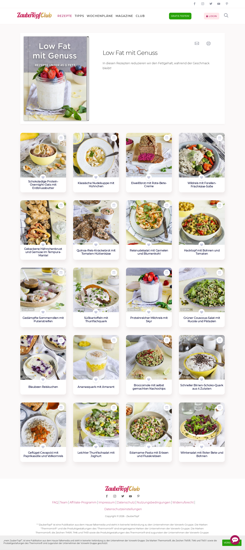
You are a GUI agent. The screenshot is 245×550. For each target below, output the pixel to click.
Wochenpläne (100, 16)
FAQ (55, 502)
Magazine (124, 16)
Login (211, 16)
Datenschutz (126, 502)
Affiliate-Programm (83, 502)
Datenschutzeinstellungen (123, 509)
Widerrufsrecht (183, 502)
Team (64, 502)
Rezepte (64, 16)
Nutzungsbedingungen (153, 502)
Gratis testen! (180, 16)
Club (140, 16)
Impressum (107, 502)
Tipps (79, 16)
